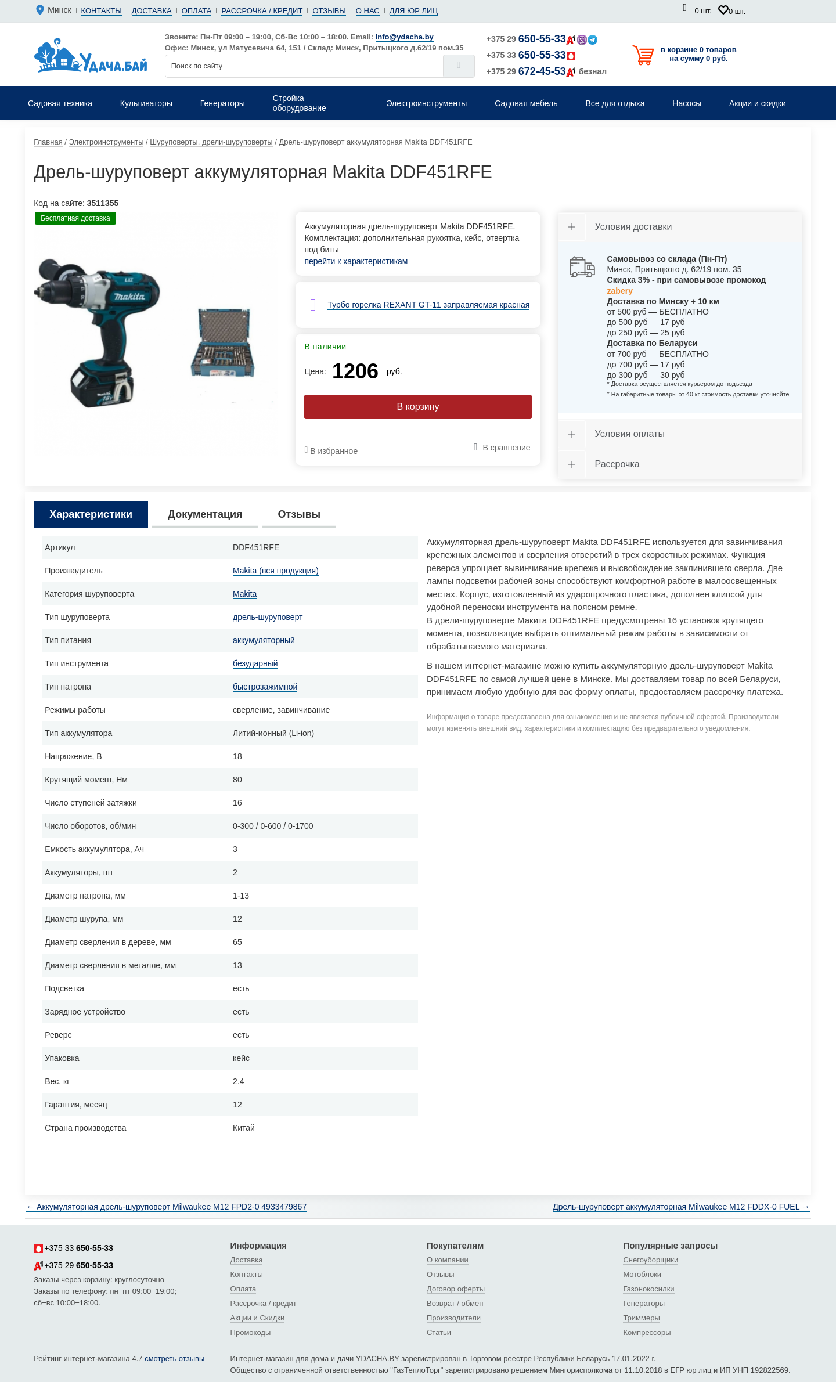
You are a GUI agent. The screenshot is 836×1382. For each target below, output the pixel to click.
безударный (255, 663)
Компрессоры (647, 1332)
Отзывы (328, 10)
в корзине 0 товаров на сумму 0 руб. (699, 54)
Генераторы (644, 1303)
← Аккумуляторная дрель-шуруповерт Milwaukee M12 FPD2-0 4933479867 (166, 1206)
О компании (448, 1259)
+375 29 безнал (547, 71)
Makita (245, 593)
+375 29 (542, 39)
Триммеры (641, 1318)
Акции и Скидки (257, 1318)
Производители (454, 1318)
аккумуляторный (264, 640)
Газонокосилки (648, 1288)
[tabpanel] (156, 334)
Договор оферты (456, 1288)
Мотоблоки (642, 1274)
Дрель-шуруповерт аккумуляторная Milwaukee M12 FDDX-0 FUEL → (681, 1206)
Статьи (439, 1332)
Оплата (197, 10)
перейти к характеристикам (356, 261)
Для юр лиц (414, 10)
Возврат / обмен (455, 1303)
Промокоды (250, 1332)
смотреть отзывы (174, 1358)
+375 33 (531, 55)
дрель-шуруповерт (267, 617)
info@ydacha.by (405, 37)
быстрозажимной (265, 686)
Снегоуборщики (650, 1259)
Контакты (101, 10)
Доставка (152, 10)
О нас (368, 10)
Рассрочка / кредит (261, 10)
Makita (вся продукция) (276, 570)
